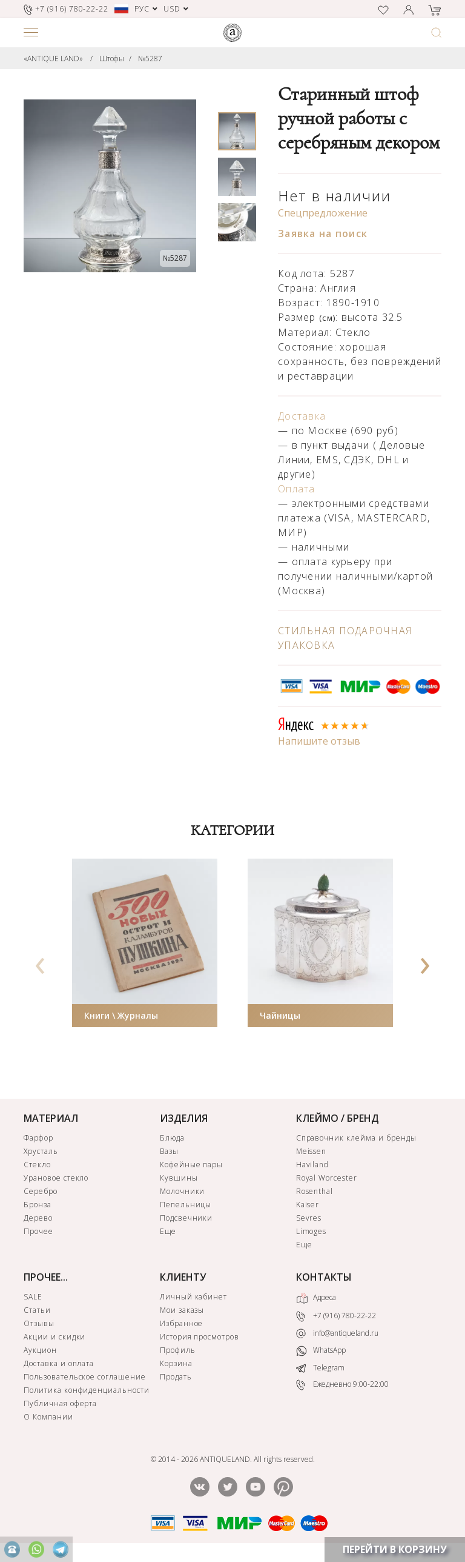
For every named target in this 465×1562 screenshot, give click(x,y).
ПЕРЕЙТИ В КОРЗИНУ (395, 1549)
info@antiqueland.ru (337, 1333)
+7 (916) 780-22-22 (336, 1316)
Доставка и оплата (59, 1363)
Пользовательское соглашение (85, 1377)
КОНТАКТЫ (324, 1277)
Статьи (37, 1310)
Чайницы (280, 1015)
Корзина (176, 1363)
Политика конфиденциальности (87, 1390)
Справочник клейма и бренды (356, 1138)
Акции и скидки (54, 1337)
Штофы (111, 58)
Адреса (316, 1298)
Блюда (172, 1138)
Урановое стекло (56, 1178)
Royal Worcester (326, 1178)
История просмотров (199, 1337)
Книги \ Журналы (121, 1015)
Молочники (182, 1191)
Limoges (311, 1231)
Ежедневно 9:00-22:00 (342, 1384)
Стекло (37, 1164)
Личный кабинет (193, 1297)
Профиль (178, 1350)
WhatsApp (321, 1350)
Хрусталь (41, 1151)
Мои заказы (182, 1310)
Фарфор (38, 1138)
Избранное (181, 1323)
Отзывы (39, 1323)
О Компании (48, 1417)
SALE (33, 1297)
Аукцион (40, 1350)
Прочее (38, 1231)
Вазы (169, 1151)
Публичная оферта (60, 1403)
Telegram (320, 1368)
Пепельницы (186, 1204)
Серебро (41, 1191)
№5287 (150, 58)
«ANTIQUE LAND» (53, 58)
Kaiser (308, 1204)
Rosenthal (315, 1191)
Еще (168, 1231)
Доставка (302, 416)
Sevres (309, 1218)
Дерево (38, 1218)
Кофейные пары (191, 1164)
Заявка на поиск (323, 233)
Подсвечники (186, 1218)
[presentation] (41, 962)
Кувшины (179, 1178)
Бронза (37, 1204)
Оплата (296, 488)
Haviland (312, 1164)
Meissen (311, 1151)
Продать (176, 1377)
